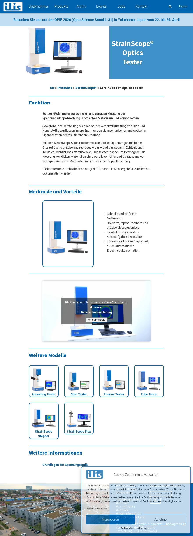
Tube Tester (149, 394)
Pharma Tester (114, 394)
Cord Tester (79, 394)
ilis (52, 87)
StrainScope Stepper (43, 434)
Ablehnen (161, 519)
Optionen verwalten (97, 508)
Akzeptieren (110, 519)
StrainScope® (86, 87)
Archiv (81, 6)
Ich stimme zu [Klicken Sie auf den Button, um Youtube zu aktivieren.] (96, 319)
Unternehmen (38, 6)
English (183, 6)
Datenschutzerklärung (134, 528)
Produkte (61, 6)
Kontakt (141, 6)
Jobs (121, 6)
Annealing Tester (44, 394)
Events (101, 6)
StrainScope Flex (79, 431)
